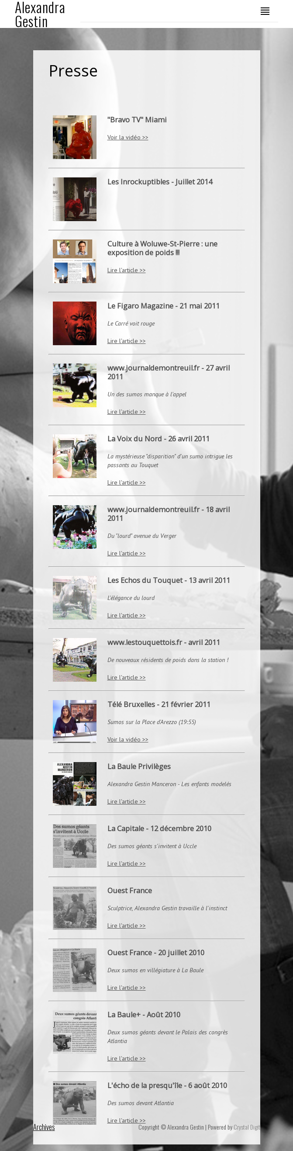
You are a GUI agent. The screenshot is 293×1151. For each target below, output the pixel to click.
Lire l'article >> (126, 270)
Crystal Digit (247, 1126)
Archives (44, 1127)
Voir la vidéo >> (127, 137)
